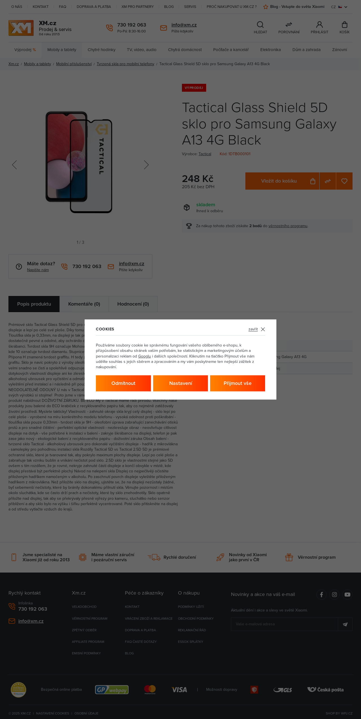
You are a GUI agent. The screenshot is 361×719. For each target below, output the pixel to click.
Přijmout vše (238, 383)
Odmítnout (123, 383)
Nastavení (180, 383)
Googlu (144, 356)
